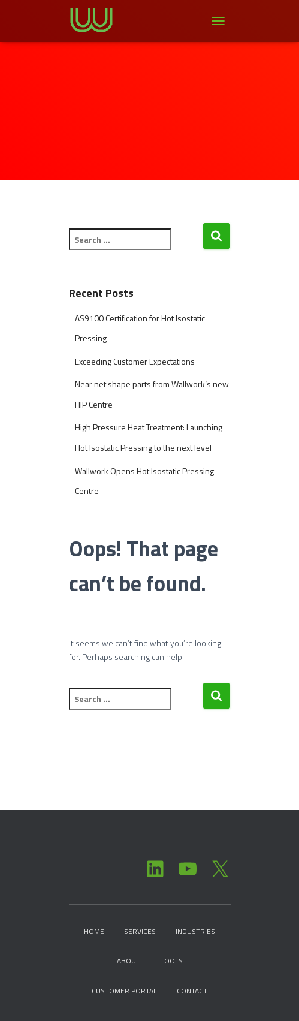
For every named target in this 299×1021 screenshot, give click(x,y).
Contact (192, 990)
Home (94, 931)
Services (140, 931)
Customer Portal (124, 990)
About (128, 960)
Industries (195, 931)
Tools (171, 960)
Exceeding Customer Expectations (135, 361)
